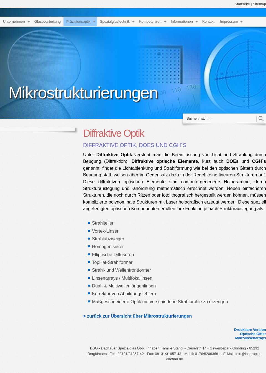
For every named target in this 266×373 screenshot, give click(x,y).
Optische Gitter (253, 334)
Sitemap (259, 4)
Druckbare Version (250, 330)
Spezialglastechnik (115, 21)
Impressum (229, 21)
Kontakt (208, 21)
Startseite (242, 4)
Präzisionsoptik (78, 21)
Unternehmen (14, 21)
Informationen (182, 21)
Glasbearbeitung (47, 21)
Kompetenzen (150, 21)
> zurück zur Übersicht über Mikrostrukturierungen (137, 315)
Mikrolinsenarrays (250, 338)
